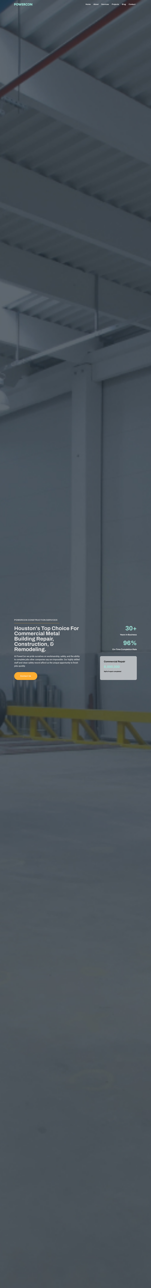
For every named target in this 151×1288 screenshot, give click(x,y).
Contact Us (24, 676)
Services (105, 4)
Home (88, 4)
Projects (115, 4)
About (95, 4)
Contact (132, 4)
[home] (23, 4)
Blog (124, 4)
